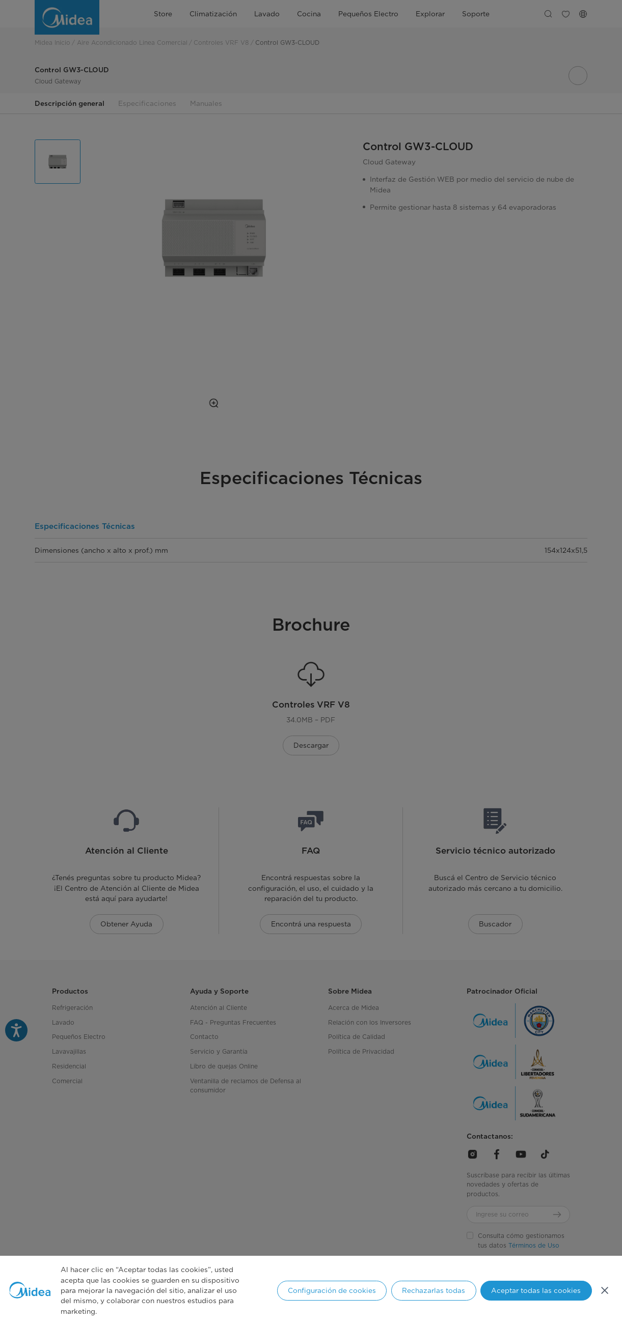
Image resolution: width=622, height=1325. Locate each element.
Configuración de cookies (332, 1290)
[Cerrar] (604, 1290)
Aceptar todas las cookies (536, 1290)
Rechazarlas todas (433, 1290)
